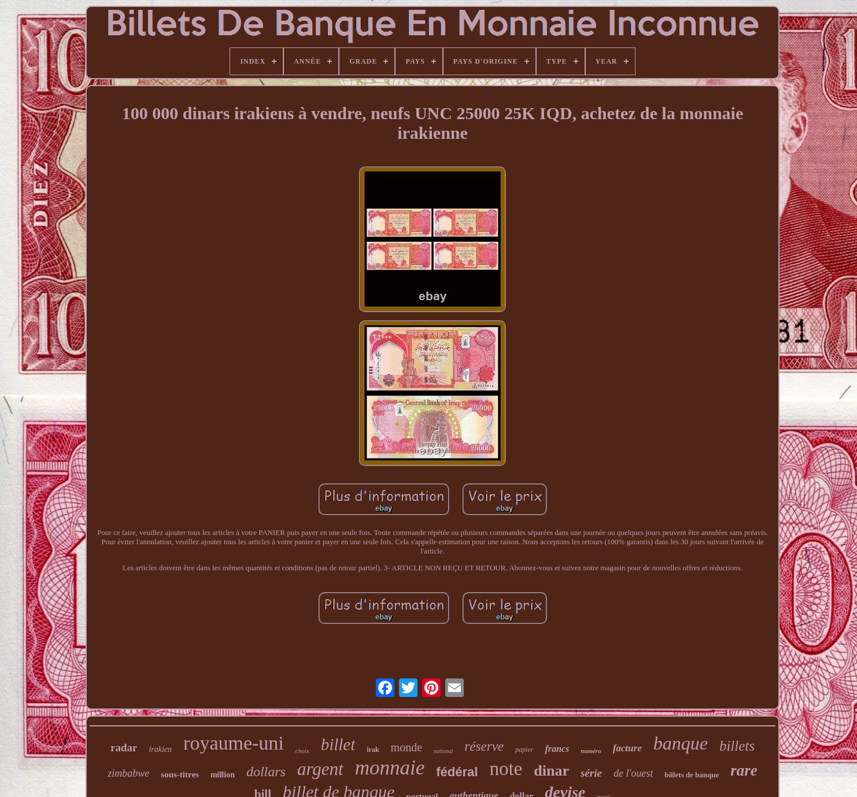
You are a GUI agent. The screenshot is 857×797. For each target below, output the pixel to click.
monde (406, 747)
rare (744, 770)
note (505, 768)
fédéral (457, 772)
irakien (160, 749)
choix (302, 750)
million (222, 774)
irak (373, 750)
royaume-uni (233, 743)
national (443, 751)
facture (627, 748)
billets (737, 746)
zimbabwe (128, 773)
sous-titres (180, 774)
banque (680, 743)
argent (320, 769)
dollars (266, 771)
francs (557, 749)
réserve (484, 746)
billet (338, 744)
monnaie (390, 768)
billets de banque (691, 774)
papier (524, 750)
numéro (591, 750)
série (591, 773)
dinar (551, 770)
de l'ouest (633, 773)
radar (123, 747)
